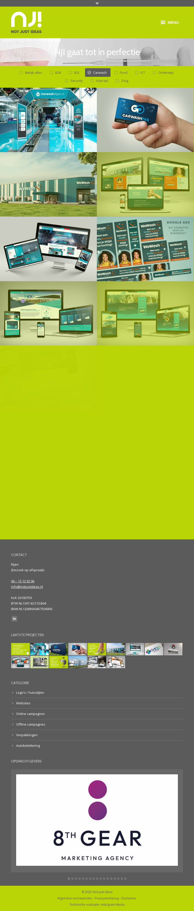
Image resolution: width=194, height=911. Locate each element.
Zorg (124, 80)
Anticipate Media (113, 904)
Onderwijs (166, 72)
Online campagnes (30, 713)
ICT (143, 72)
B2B (58, 72)
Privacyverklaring (107, 898)
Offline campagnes (30, 724)
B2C (77, 72)
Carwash (100, 72)
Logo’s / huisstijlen (30, 692)
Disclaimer (128, 898)
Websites (23, 703)
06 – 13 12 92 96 (22, 581)
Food (123, 72)
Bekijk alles (33, 72)
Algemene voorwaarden (75, 898)
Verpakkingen (27, 735)
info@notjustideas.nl (27, 586)
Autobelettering (28, 745)
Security (76, 80)
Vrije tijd (102, 80)
